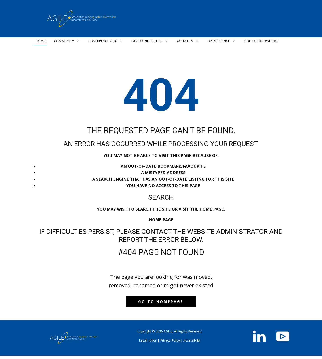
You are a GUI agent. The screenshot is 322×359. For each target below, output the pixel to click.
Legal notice (148, 340)
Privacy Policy (170, 340)
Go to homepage (160, 301)
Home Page (161, 219)
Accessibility (192, 340)
